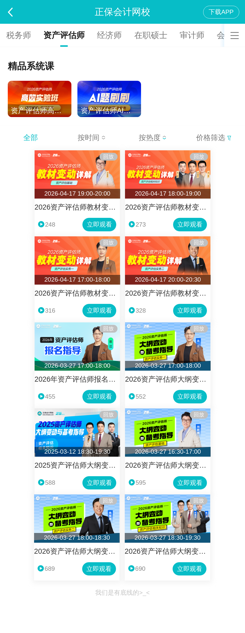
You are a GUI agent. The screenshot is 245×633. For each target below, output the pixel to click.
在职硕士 (150, 35)
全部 (30, 138)
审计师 (192, 35)
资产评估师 (64, 35)
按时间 (91, 138)
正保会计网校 (122, 12)
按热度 (153, 138)
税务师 (18, 35)
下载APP (221, 12)
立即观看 (99, 224)
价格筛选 (213, 138)
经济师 (109, 35)
